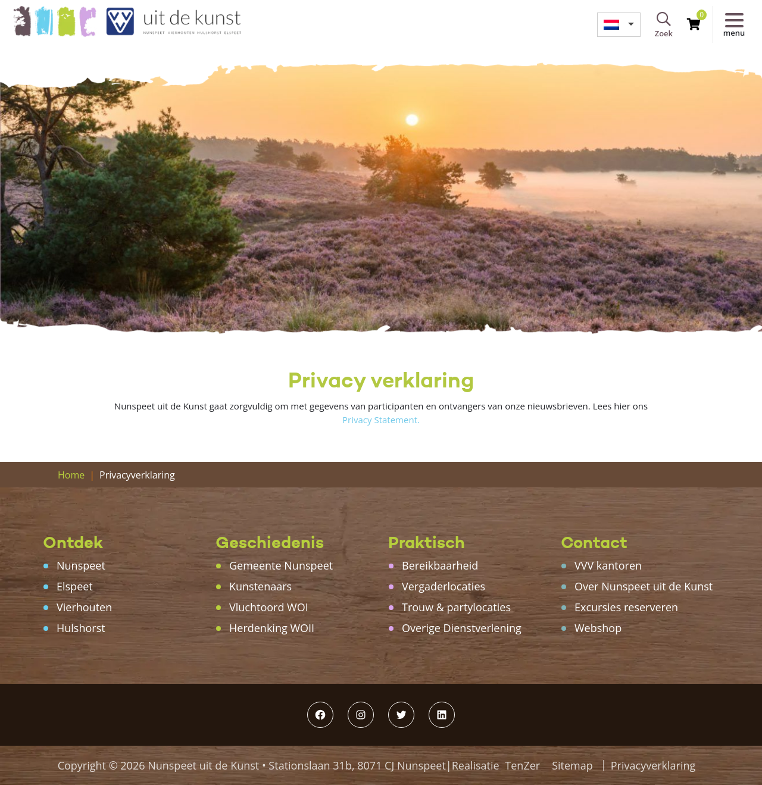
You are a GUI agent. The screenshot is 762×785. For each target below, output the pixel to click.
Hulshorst (81, 628)
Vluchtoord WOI (268, 607)
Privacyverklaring (653, 765)
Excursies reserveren (626, 607)
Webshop (598, 628)
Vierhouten (84, 607)
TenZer (522, 765)
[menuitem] (619, 24)
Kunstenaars (260, 586)
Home (71, 474)
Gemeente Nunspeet (281, 565)
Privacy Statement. (381, 420)
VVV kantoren (608, 565)
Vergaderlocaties (443, 586)
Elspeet (75, 586)
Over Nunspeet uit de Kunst (643, 586)
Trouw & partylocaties (456, 607)
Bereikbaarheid (440, 565)
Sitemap (572, 765)
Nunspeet (81, 565)
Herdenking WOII (271, 628)
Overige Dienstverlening (461, 628)
